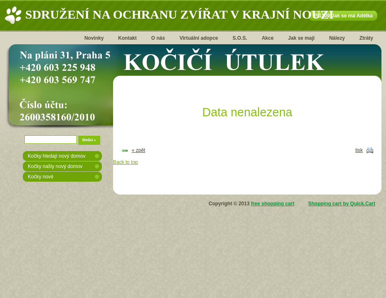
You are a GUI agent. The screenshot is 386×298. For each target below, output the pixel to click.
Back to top (125, 162)
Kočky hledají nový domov (56, 156)
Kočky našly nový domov (55, 166)
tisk (359, 150)
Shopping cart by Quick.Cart (341, 204)
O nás (158, 38)
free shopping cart (272, 204)
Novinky (94, 38)
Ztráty (366, 38)
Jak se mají (301, 38)
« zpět (138, 150)
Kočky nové (40, 177)
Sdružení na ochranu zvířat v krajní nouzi (179, 14)
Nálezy (337, 38)
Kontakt (127, 38)
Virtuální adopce (198, 38)
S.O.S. (240, 38)
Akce (268, 38)
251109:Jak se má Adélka (343, 16)
